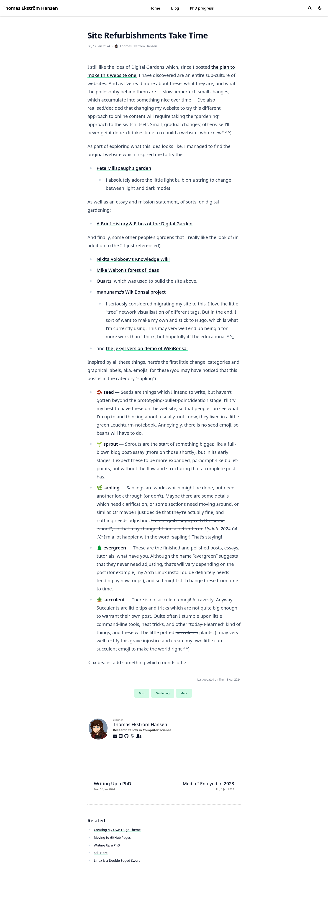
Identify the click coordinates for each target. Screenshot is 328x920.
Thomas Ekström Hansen (30, 8)
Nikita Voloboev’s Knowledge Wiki (133, 259)
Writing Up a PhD (107, 845)
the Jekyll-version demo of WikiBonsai (147, 348)
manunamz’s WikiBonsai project (131, 292)
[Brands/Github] (127, 736)
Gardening (162, 693)
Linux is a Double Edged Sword (117, 860)
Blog (175, 8)
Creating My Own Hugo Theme (117, 830)
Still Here (101, 853)
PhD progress (202, 8)
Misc (142, 693)
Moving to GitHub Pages (112, 837)
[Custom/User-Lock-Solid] (139, 736)
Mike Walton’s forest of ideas (128, 270)
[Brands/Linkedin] (121, 736)
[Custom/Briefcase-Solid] (116, 736)
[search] (309, 8)
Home (154, 8)
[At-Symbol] (133, 736)
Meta (184, 693)
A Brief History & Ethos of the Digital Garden (144, 224)
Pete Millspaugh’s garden (124, 168)
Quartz (104, 281)
